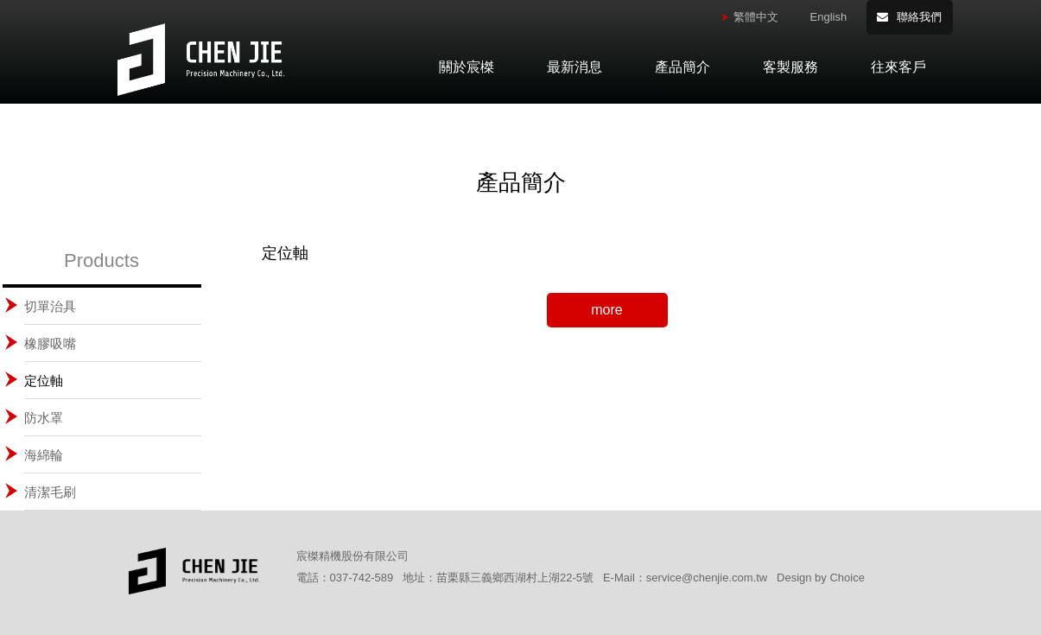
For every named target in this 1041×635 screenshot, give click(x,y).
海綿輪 (43, 455)
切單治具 (50, 306)
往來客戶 (898, 67)
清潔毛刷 (50, 492)
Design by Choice (821, 577)
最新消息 (574, 67)
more (606, 309)
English (828, 16)
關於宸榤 (466, 67)
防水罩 (43, 417)
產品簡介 (682, 67)
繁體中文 (755, 16)
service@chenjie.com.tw (706, 577)
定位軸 (43, 380)
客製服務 (790, 67)
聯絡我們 (919, 16)
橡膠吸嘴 (50, 343)
